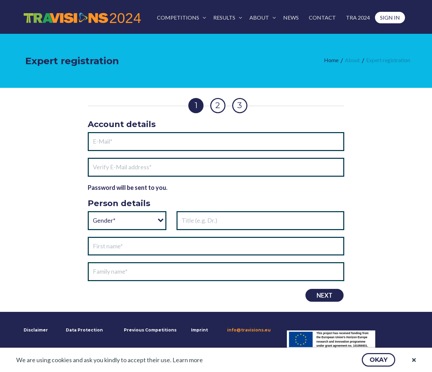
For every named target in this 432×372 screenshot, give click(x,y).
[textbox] (216, 141)
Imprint (199, 329)
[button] (378, 360)
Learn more (187, 360)
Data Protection (84, 329)
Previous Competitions (150, 329)
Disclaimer (35, 329)
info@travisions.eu (249, 329)
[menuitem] (180, 17)
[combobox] (127, 220)
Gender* (104, 220)
